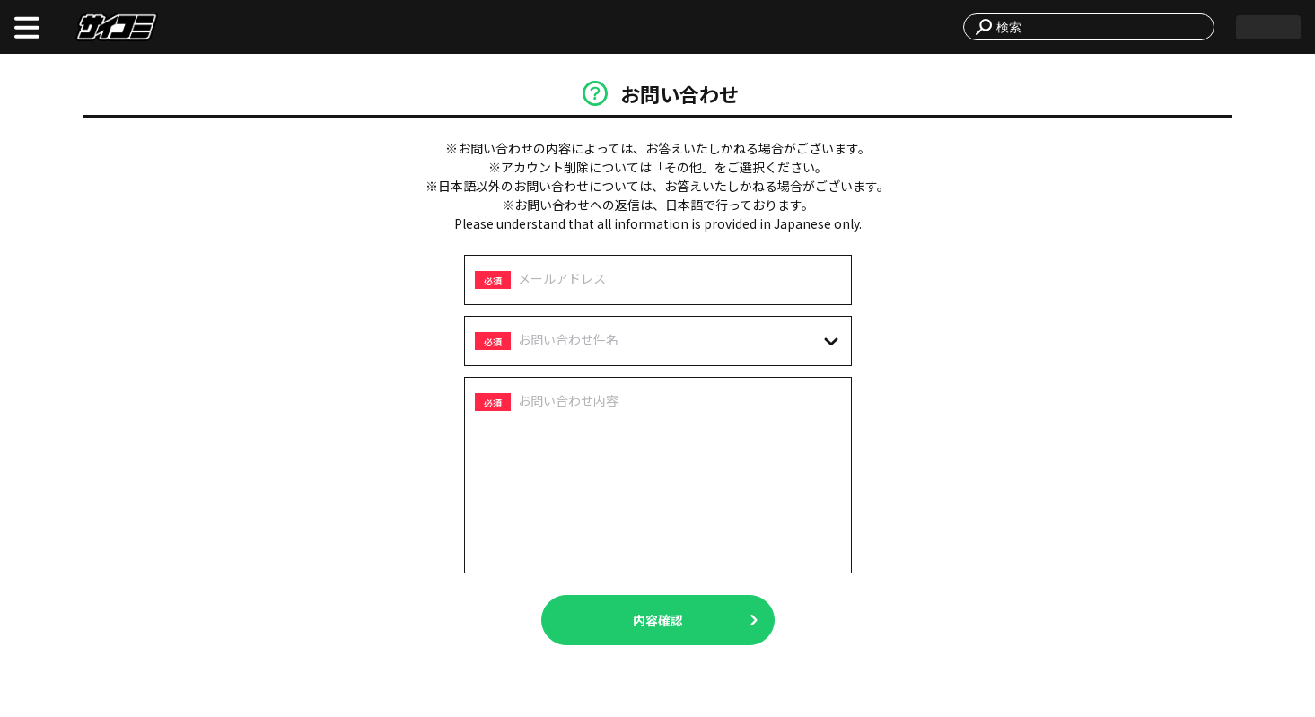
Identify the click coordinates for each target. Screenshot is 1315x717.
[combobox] (1099, 26)
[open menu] (27, 27)
